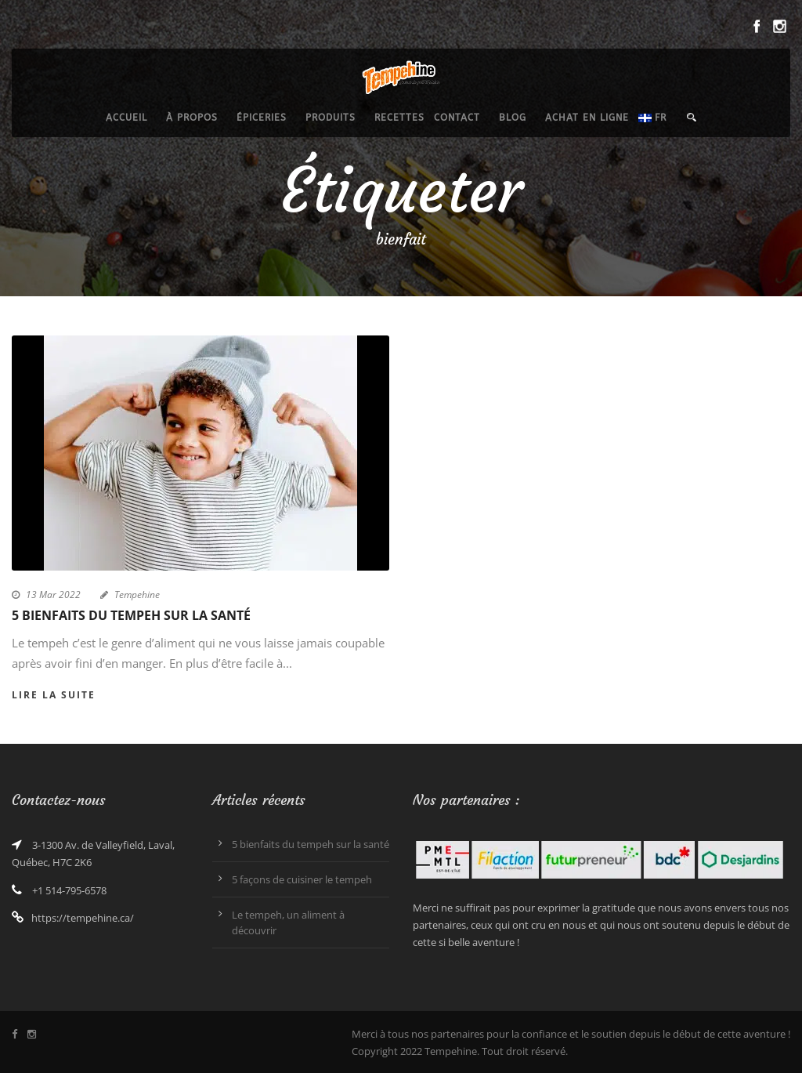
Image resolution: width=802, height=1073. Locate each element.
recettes (399, 117)
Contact (457, 117)
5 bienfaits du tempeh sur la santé (131, 615)
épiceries (262, 117)
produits (330, 117)
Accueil (126, 117)
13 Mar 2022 (53, 594)
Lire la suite (54, 694)
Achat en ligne (587, 117)
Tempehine (137, 594)
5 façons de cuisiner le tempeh (302, 879)
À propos (192, 117)
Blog (512, 117)
